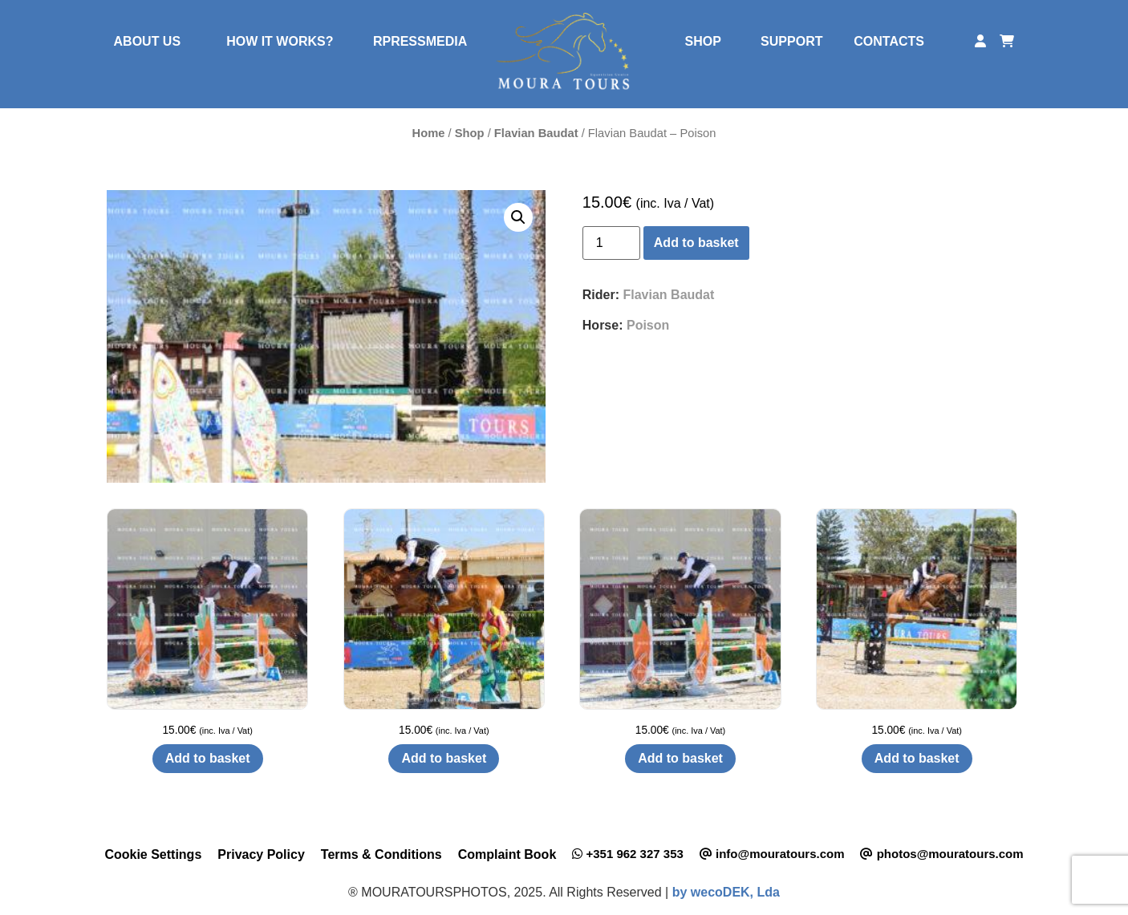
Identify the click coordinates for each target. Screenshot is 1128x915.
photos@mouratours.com (941, 853)
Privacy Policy (261, 854)
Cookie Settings (152, 854)
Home (428, 133)
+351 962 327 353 (628, 853)
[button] (518, 217)
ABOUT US (147, 41)
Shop (470, 133)
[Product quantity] (611, 243)
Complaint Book (507, 854)
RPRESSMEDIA (420, 41)
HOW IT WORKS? (279, 41)
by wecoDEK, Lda (726, 892)
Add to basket (696, 242)
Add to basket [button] (207, 758)
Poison (648, 325)
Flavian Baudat (536, 133)
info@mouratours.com (772, 853)
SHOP (703, 41)
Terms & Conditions (381, 854)
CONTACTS (889, 41)
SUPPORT (791, 41)
